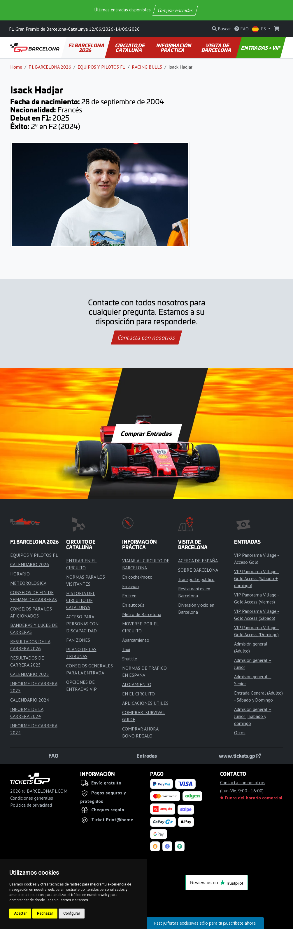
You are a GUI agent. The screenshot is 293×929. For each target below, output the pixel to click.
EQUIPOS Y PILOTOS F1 (101, 67)
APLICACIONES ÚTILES (145, 703)
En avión (130, 586)
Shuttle (129, 659)
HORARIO (20, 574)
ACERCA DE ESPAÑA (198, 560)
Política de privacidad (31, 805)
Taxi (126, 649)
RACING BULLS (147, 67)
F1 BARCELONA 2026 (87, 47)
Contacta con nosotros (146, 337)
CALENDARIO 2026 (29, 564)
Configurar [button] (71, 913)
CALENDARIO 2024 (29, 700)
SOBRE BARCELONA (198, 570)
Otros (239, 732)
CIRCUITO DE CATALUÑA (130, 47)
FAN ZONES (78, 640)
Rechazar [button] (45, 913)
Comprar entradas (175, 10)
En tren (129, 596)
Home (16, 67)
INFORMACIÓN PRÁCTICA (174, 47)
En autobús (133, 605)
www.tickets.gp (240, 755)
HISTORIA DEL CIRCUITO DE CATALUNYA (80, 600)
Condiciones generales (31, 798)
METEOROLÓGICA (28, 583)
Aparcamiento (135, 640)
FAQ (53, 755)
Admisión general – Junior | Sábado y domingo (252, 716)
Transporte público (196, 579)
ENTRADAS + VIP (261, 47)
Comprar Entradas (146, 433)
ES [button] (259, 29)
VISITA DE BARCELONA (216, 47)
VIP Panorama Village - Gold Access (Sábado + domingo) (256, 578)
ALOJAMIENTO (136, 684)
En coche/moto (137, 577)
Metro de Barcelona (141, 614)
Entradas (146, 755)
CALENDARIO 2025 (29, 674)
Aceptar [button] (20, 913)
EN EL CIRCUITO (138, 694)
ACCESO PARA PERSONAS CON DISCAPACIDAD (82, 624)
